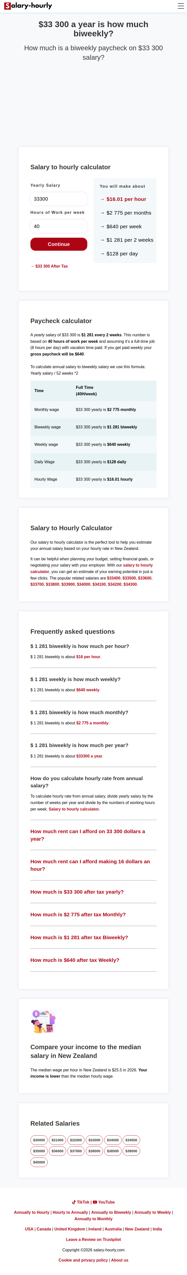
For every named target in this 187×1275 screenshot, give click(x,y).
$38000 (94, 1151)
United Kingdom (69, 1229)
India (157, 1229)
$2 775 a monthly (92, 723)
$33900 (68, 584)
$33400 (113, 578)
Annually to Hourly (31, 1212)
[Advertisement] (93, 102)
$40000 (39, 1162)
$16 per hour (88, 657)
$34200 (114, 584)
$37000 (76, 1151)
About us (119, 1260)
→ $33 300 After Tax (49, 266)
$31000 (58, 1140)
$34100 (99, 584)
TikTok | (82, 1202)
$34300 (130, 584)
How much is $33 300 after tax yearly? (77, 892)
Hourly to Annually (70, 1212)
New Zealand (137, 1229)
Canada (44, 1229)
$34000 (83, 584)
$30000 (39, 1140)
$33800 (52, 584)
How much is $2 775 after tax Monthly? (78, 914)
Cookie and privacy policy (83, 1260)
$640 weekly (87, 690)
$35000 (39, 1151)
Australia (113, 1229)
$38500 (113, 1151)
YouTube (104, 1202)
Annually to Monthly (94, 1219)
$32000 (76, 1140)
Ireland (95, 1229)
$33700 (37, 584)
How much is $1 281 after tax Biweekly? (79, 937)
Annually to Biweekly (111, 1212)
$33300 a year (89, 756)
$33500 (129, 578)
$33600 (144, 578)
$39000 (131, 1151)
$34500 (131, 1140)
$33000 (94, 1140)
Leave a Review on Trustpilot (93, 1239)
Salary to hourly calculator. (74, 809)
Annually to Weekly (152, 1212)
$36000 (58, 1151)
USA (29, 1229)
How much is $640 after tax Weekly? (74, 960)
